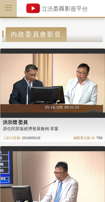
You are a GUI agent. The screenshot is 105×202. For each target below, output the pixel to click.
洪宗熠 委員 (15, 122)
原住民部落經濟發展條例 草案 (31, 128)
